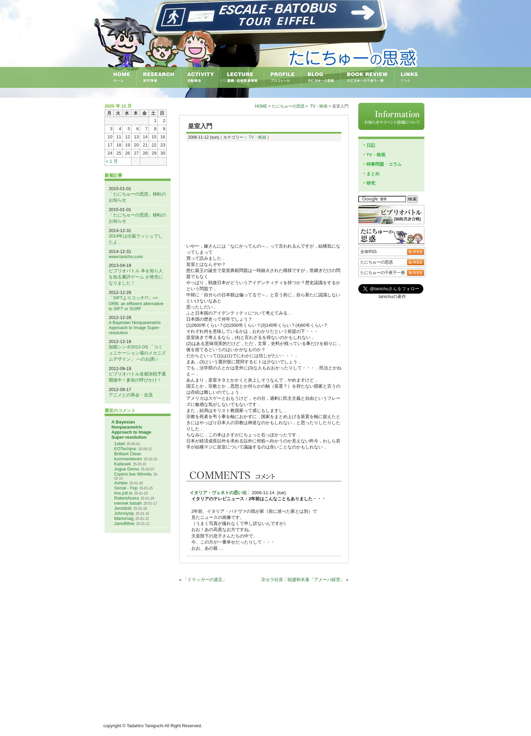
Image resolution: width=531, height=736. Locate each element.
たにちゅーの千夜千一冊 (382, 272)
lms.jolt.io (123, 493)
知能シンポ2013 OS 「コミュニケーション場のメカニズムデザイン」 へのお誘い (137, 353)
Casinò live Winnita (133, 474)
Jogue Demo (126, 469)
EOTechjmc (125, 448)
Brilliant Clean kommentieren (128, 456)
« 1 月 (112, 161)
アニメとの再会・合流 (131, 394)
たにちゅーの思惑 (288, 106)
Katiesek (122, 463)
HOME (261, 106)
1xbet (119, 443)
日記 (370, 145)
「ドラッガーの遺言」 (205, 579)
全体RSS (368, 251)
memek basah (128, 503)
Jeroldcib (123, 508)
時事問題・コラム (384, 164)
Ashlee (121, 482)
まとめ (373, 173)
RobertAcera (126, 498)
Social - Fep (125, 487)
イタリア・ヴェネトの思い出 (218, 492)
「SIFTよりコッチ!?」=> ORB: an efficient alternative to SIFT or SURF (136, 303)
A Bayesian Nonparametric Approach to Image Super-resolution (135, 327)
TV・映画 (318, 106)
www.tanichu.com (126, 256)
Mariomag (124, 518)
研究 (370, 183)
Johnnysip (124, 513)
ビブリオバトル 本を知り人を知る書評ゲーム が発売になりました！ (136, 276)
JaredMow (124, 523)
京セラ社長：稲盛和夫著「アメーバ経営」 (303, 579)
